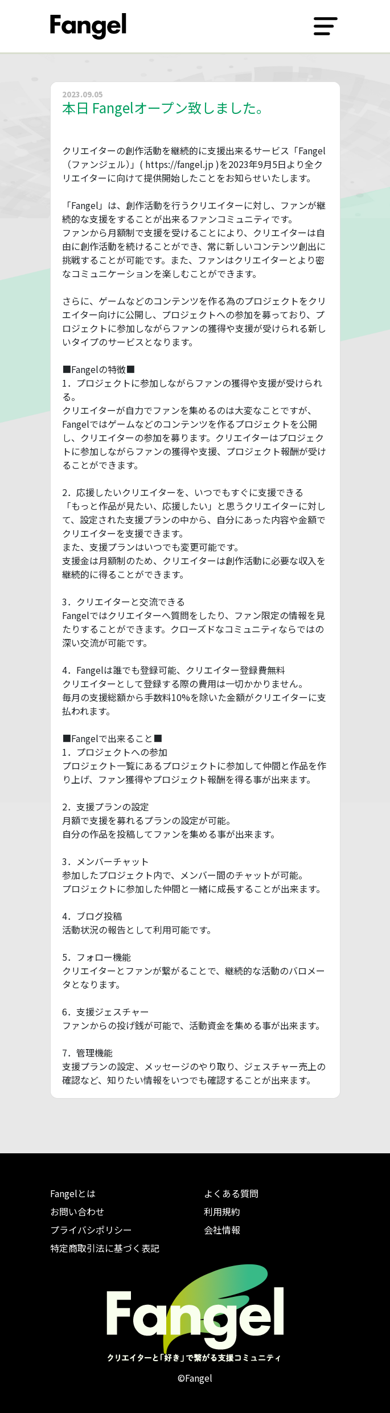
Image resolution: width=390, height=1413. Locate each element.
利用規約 (222, 1211)
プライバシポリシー (91, 1229)
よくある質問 (231, 1193)
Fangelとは (73, 1193)
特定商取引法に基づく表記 (104, 1248)
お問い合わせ (77, 1211)
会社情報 (222, 1229)
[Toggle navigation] (325, 26)
